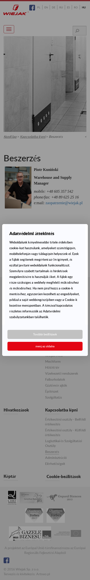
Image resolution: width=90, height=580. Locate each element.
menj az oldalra (45, 346)
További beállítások (45, 334)
